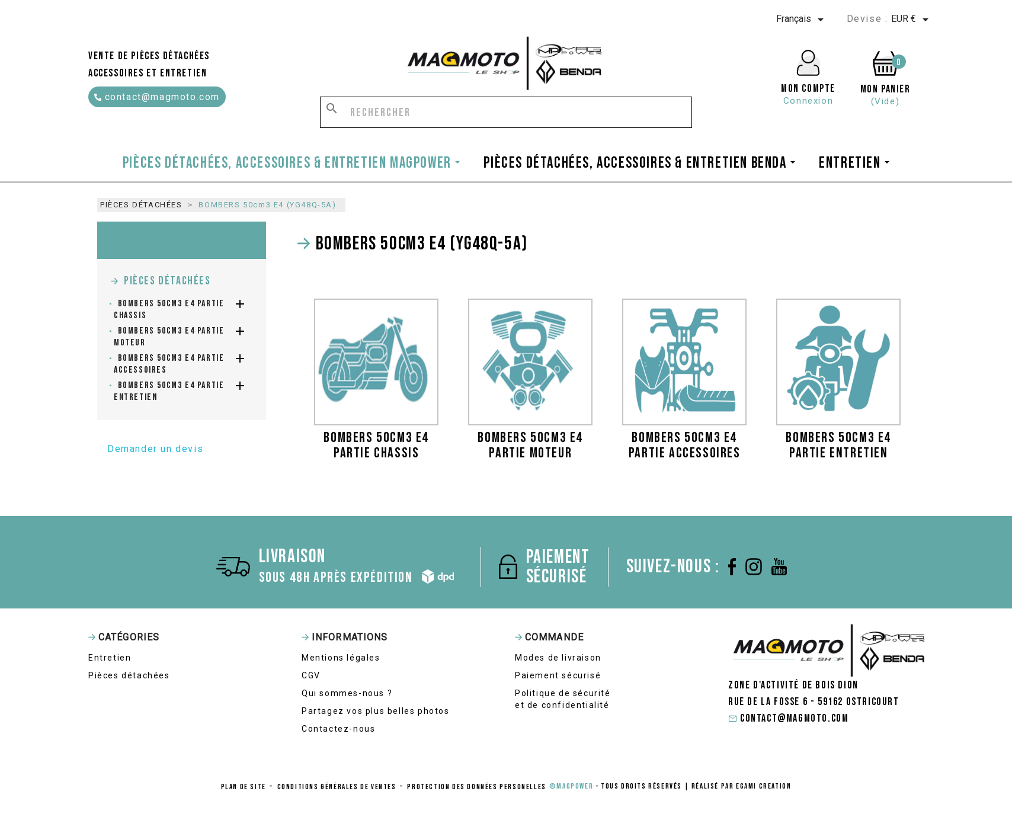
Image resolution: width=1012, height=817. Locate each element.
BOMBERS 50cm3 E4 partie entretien (169, 391)
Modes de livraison (558, 657)
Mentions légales (341, 657)
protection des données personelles (476, 787)
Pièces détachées (167, 281)
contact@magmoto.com (157, 96)
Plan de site (243, 787)
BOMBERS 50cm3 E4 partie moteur (169, 336)
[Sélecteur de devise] (912, 19)
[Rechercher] (506, 112)
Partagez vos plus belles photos (376, 711)
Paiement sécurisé (558, 675)
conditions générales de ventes (336, 787)
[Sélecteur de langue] (802, 19)
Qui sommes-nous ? (347, 693)
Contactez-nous (338, 728)
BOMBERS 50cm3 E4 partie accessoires (169, 364)
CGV (311, 675)
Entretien (109, 657)
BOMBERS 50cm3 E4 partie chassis (169, 309)
